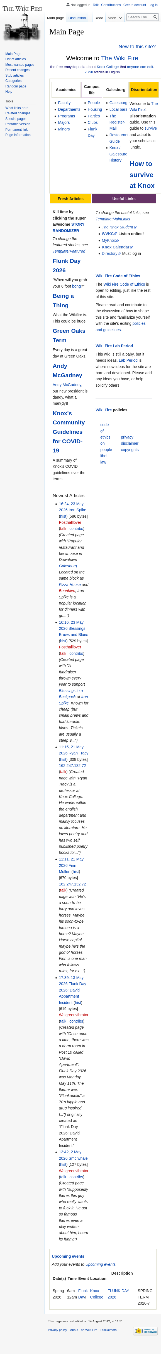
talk (63, 528)
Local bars (118, 109)
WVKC (108, 233)
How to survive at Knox (142, 174)
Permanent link (16, 130)
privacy (127, 437)
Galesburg (118, 102)
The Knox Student (117, 227)
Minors (64, 129)
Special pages (15, 119)
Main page (55, 18)
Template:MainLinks (113, 219)
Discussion (77, 18)
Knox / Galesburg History (118, 153)
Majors (64, 122)
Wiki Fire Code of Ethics (118, 276)
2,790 (89, 72)
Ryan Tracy (78, 753)
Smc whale (78, 1158)
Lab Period (128, 360)
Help (8, 92)
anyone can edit (140, 67)
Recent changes (17, 70)
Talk (96, 5)
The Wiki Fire (119, 58)
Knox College (108, 67)
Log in (153, 5)
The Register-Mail (117, 122)
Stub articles (14, 75)
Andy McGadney (67, 384)
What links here (16, 108)
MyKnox (109, 240)
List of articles (15, 59)
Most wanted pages (19, 65)
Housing (95, 109)
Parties (94, 116)
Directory (110, 253)
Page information (18, 135)
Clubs (93, 122)
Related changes (17, 113)
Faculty (64, 102)
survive (151, 128)
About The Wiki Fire (83, 1330)
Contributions (111, 5)
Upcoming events (68, 1256)
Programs (66, 116)
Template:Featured (69, 251)
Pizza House (70, 584)
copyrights (130, 449)
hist (63, 516)
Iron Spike (77, 510)
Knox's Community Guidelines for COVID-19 (69, 432)
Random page (15, 86)
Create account (134, 5)
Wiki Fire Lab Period (114, 346)
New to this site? (137, 46)
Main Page (13, 54)
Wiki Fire (104, 410)
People (94, 102)
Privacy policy (57, 1330)
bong (76, 286)
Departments (69, 109)
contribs (76, 528)
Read (89, 29)
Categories (13, 81)
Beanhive (67, 590)
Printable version (17, 124)
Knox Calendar (116, 247)
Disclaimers (109, 1330)
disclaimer (129, 443)
